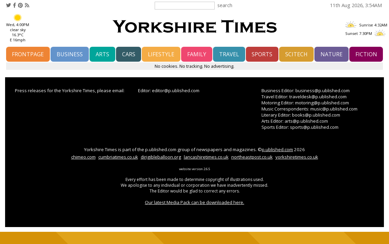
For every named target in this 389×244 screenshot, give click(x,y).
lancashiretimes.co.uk (206, 157)
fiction (366, 54)
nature (331, 54)
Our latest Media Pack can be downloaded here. (194, 202)
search (224, 5)
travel (229, 54)
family (196, 54)
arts (102, 54)
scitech (296, 54)
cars (128, 54)
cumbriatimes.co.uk (118, 157)
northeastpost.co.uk (252, 157)
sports (262, 54)
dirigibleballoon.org (161, 157)
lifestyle (161, 54)
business (70, 54)
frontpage (28, 54)
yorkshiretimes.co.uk (296, 157)
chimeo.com (83, 157)
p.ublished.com (277, 149)
